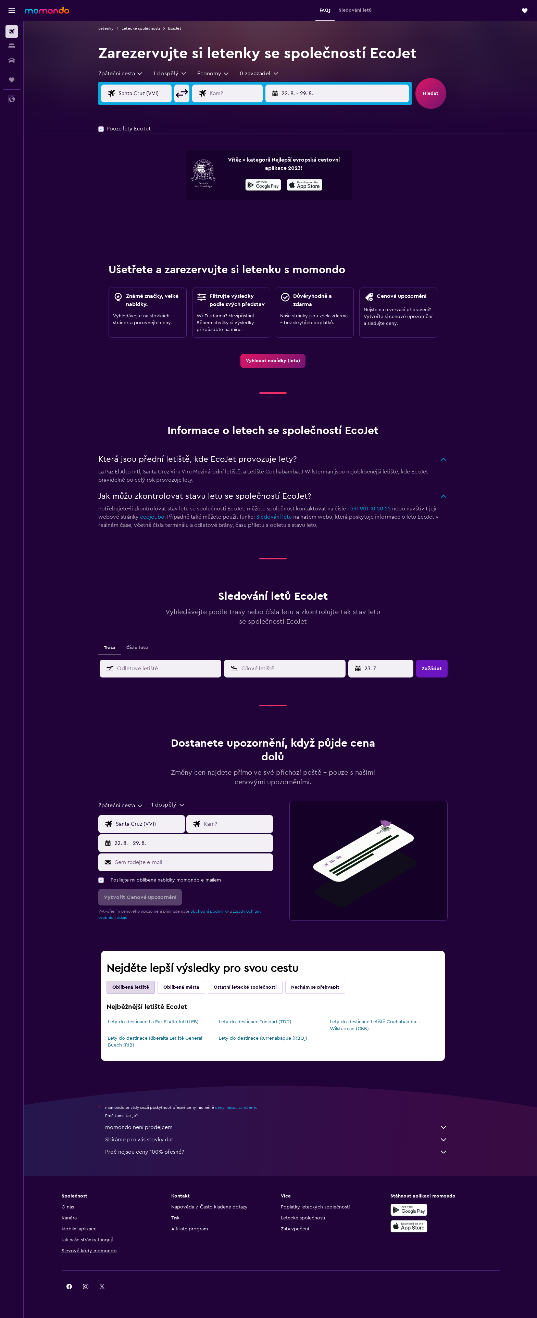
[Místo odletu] (158, 93)
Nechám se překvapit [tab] (323, 987)
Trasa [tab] (117, 647)
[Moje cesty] (12, 80)
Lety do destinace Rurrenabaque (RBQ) (270, 1038)
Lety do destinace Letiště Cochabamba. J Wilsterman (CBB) (382, 1025)
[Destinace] (249, 93)
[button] (11, 10)
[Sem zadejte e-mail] (200, 862)
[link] (280, 361)
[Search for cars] (12, 60)
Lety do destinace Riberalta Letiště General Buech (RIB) (162, 1042)
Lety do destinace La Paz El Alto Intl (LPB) (160, 1021)
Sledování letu (281, 517)
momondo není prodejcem (284, 1127)
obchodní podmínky (217, 911)
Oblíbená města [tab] (189, 987)
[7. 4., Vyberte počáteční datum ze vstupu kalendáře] (389, 668)
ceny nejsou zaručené (243, 1107)
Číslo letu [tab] (144, 647)
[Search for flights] (12, 31)
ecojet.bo (160, 517)
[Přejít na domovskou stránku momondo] (47, 10)
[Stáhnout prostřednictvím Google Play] (271, 186)
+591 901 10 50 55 (376, 508)
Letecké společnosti (148, 28)
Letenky (113, 28)
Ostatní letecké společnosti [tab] (252, 987)
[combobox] (128, 73)
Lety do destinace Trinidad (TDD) (262, 1021)
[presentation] (312, 185)
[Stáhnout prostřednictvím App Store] (312, 186)
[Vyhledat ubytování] (12, 46)
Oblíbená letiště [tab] (138, 987)
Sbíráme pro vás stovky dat (284, 1140)
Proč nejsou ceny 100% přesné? (284, 1152)
